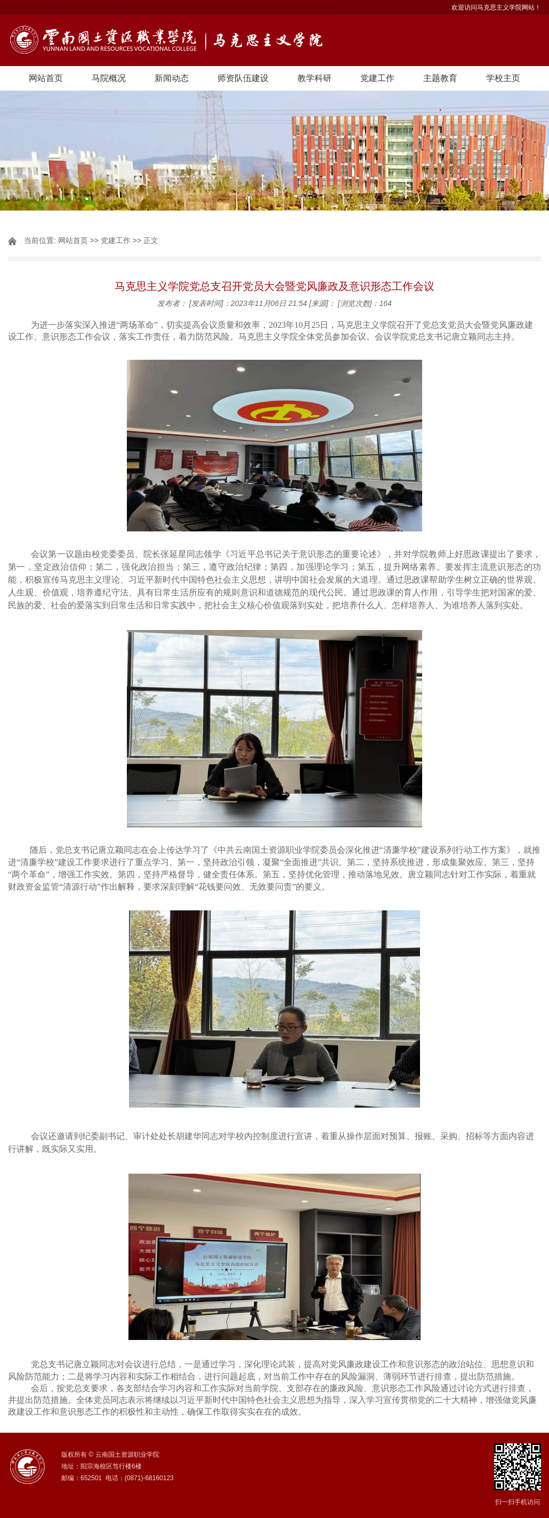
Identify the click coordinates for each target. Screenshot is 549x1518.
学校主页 (503, 78)
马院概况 (109, 78)
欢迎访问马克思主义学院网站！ (496, 7)
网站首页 (46, 78)
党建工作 (377, 78)
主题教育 (440, 78)
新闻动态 (172, 78)
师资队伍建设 (243, 78)
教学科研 (314, 78)
